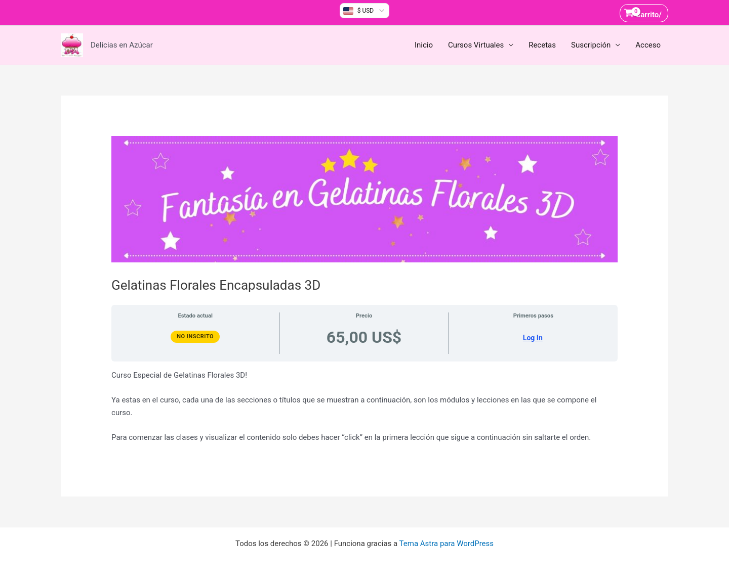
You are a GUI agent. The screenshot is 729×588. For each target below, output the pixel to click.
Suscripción (591, 45)
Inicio (424, 45)
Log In (533, 338)
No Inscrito (195, 336)
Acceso (648, 45)
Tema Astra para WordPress (446, 543)
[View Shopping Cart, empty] (644, 13)
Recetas (542, 45)
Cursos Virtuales (476, 45)
